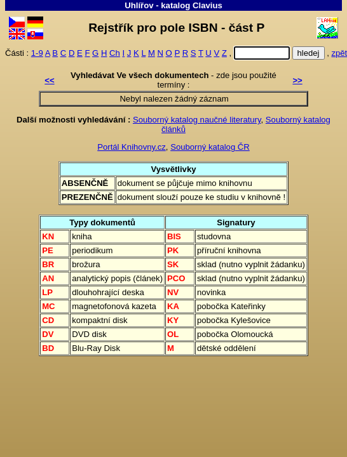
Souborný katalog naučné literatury (197, 119)
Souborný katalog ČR (210, 147)
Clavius (207, 5)
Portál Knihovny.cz (131, 147)
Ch (114, 53)
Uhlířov (139, 5)
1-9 (37, 53)
